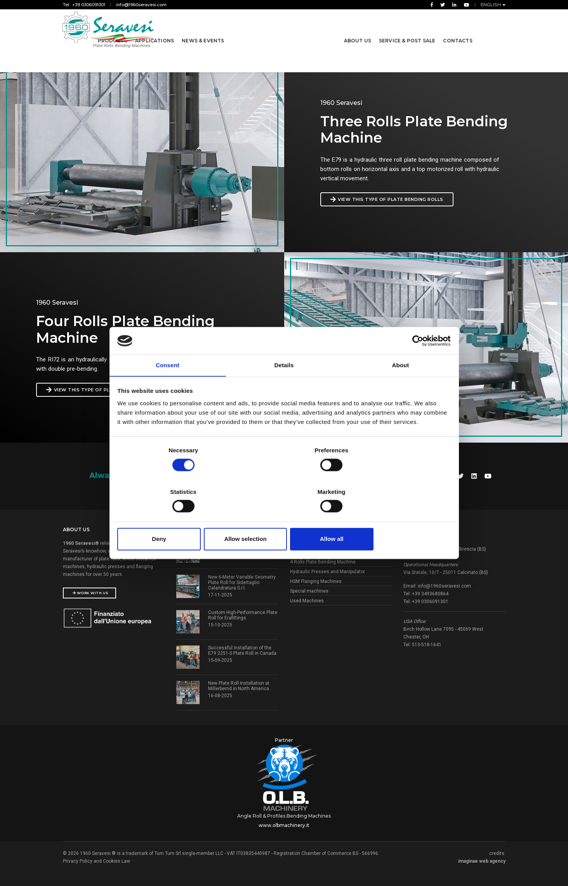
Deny (172, 518)
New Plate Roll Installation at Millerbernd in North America (238, 683)
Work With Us (91, 591)
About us (356, 30)
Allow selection (284, 518)
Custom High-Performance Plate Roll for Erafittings (242, 613)
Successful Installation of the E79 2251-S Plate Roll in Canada (242, 648)
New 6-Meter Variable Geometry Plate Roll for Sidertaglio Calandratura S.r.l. (242, 580)
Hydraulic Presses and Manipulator (327, 569)
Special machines (309, 589)
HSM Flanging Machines (316, 579)
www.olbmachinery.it (284, 822)
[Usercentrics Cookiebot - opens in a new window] (416, 362)
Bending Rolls (305, 540)
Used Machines (307, 599)
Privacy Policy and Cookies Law (96, 857)
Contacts (456, 30)
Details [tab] (284, 387)
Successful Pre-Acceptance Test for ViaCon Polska (238, 542)
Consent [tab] (167, 387)
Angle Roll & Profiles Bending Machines (284, 812)
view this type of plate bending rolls (396, 200)
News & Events (204, 30)
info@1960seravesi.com (141, 4)
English (491, 4)
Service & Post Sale (406, 30)
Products (114, 30)
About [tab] (400, 387)
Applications (155, 30)
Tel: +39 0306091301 (84, 4)
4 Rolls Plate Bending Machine (323, 560)
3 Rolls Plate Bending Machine (323, 550)
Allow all (396, 518)
